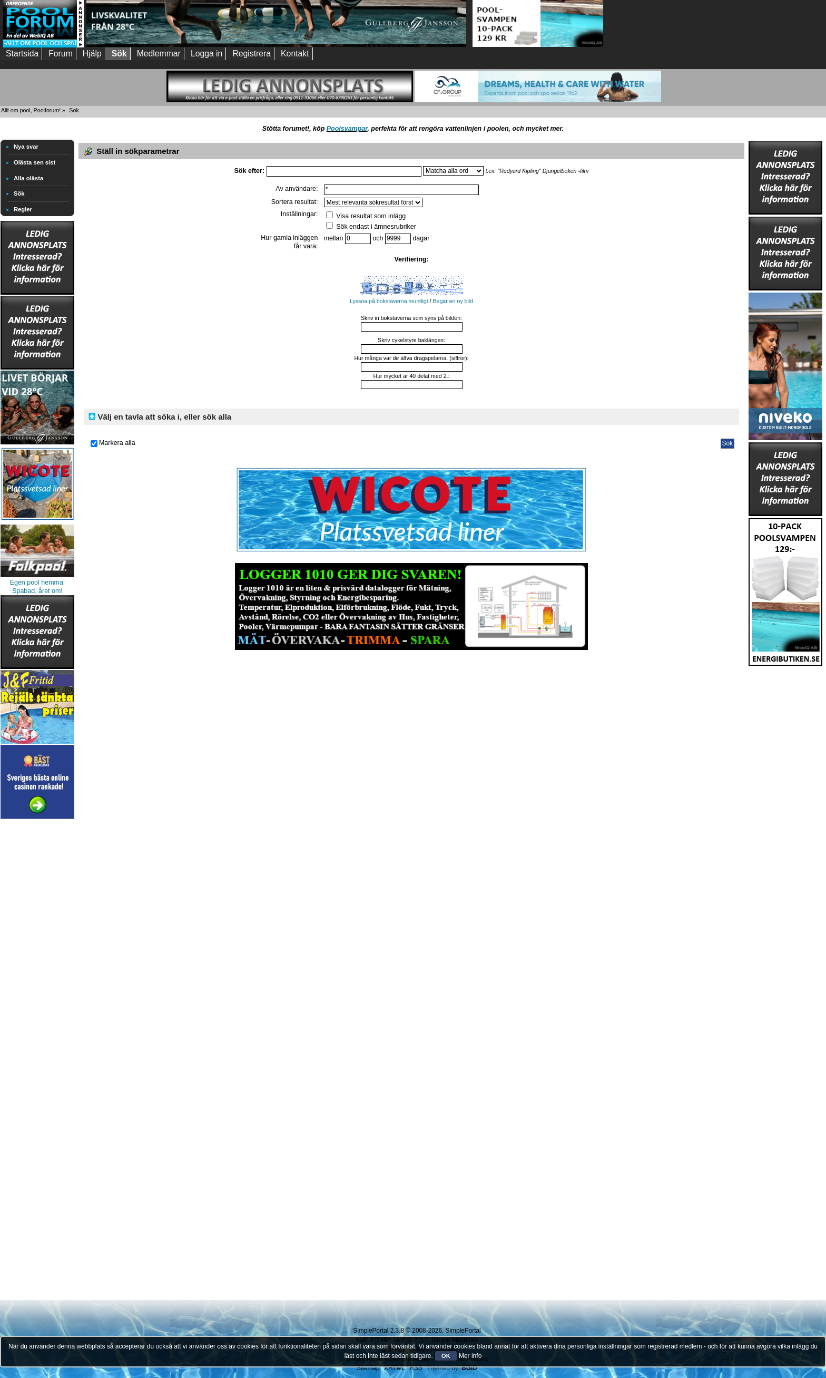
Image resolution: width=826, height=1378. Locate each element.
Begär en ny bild (452, 301)
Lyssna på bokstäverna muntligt (389, 301)
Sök (19, 193)
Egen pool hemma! (37, 582)
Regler (23, 209)
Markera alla (117, 443)
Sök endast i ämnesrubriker (371, 226)
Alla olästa (28, 178)
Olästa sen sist (34, 162)
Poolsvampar (347, 128)
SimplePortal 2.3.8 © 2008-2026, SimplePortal (416, 1330)
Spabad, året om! (37, 591)
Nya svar (26, 146)
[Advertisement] (37, 979)
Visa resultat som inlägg (366, 216)
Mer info (470, 1356)
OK (445, 1356)
